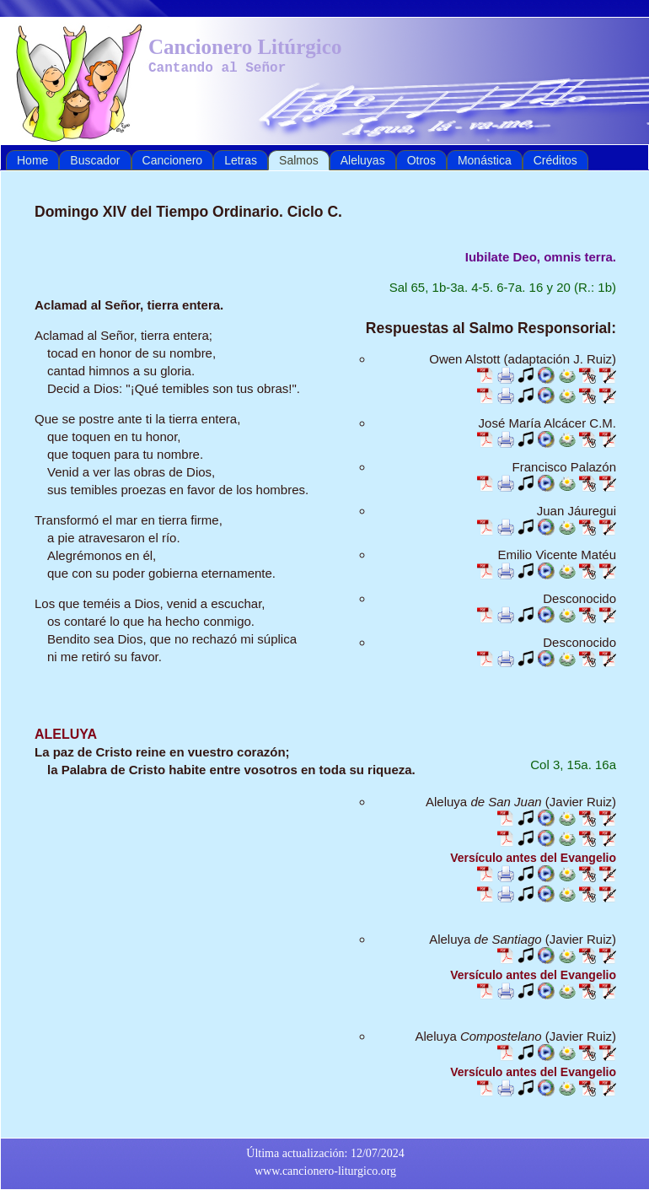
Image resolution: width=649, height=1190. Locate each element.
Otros (421, 160)
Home (32, 160)
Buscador (95, 160)
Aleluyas (363, 160)
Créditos (555, 160)
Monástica (485, 160)
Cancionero (172, 160)
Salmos (299, 160)
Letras (240, 160)
